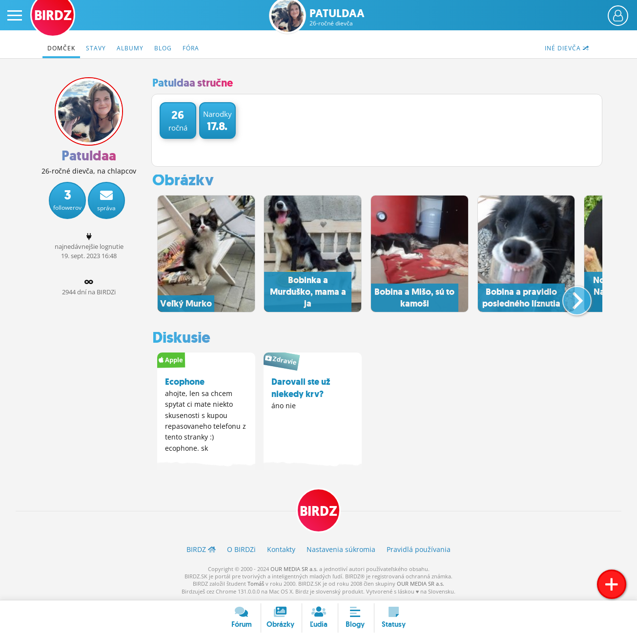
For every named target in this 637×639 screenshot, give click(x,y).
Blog (163, 48)
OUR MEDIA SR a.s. (294, 568)
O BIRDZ (241, 549)
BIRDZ (318, 511)
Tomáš (255, 583)
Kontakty (281, 549)
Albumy (130, 48)
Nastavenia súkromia (341, 549)
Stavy (96, 48)
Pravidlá (419, 549)
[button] (568, 297)
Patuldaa (337, 17)
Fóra (191, 48)
